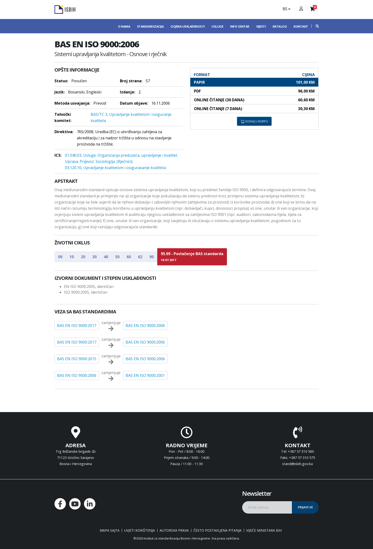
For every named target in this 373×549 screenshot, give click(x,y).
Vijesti (261, 26)
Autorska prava (174, 530)
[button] (315, 26)
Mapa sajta (109, 530)
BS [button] (286, 8)
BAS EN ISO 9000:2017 (76, 325)
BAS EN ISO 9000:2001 (145, 375)
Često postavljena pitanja (217, 530)
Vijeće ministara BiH (264, 530)
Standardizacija (150, 26)
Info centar (239, 26)
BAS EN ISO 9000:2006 (145, 325)
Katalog (280, 26)
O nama (124, 26)
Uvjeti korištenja (139, 530)
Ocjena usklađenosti (188, 26)
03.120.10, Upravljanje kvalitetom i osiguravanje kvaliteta (115, 167)
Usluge (217, 26)
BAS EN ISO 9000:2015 (76, 358)
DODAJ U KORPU (254, 121)
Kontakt (301, 26)
